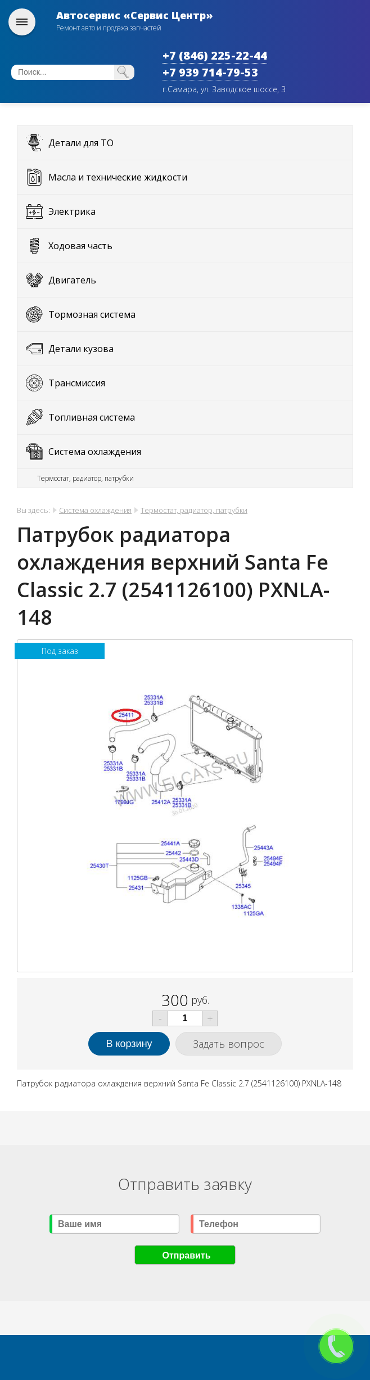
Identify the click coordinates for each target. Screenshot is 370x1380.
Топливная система (91, 417)
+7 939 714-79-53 (210, 72)
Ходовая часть (80, 246)
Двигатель (72, 280)
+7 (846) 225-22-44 (215, 55)
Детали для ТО (81, 143)
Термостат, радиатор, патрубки (85, 478)
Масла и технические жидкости (117, 177)
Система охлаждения (94, 451)
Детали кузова (81, 348)
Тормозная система (92, 314)
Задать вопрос (228, 1043)
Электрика (72, 211)
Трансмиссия (76, 383)
